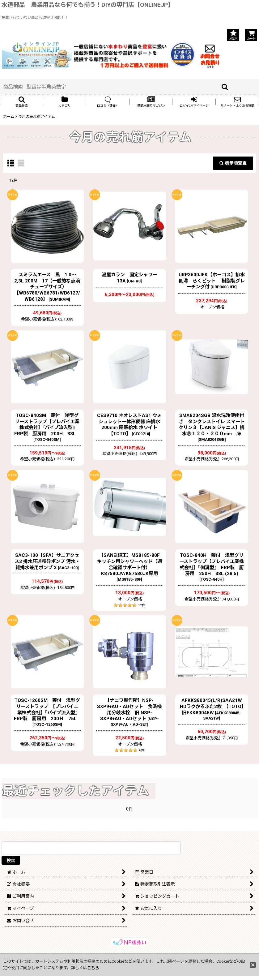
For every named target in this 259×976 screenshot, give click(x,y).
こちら (93, 967)
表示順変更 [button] (233, 163)
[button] (21, 101)
